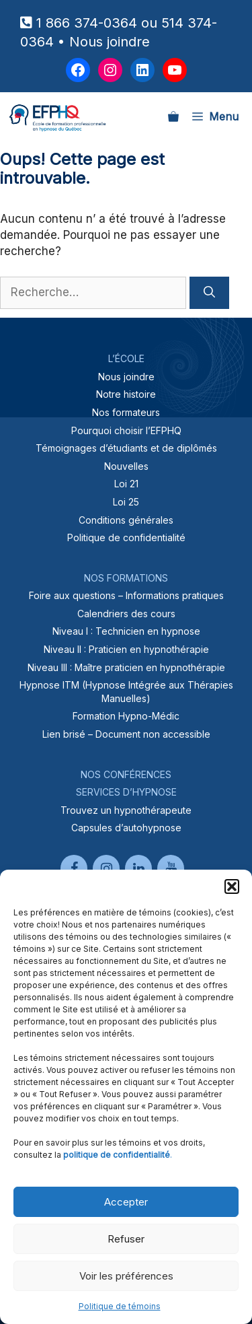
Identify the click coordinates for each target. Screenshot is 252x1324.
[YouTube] (170, 869)
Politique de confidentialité (126, 537)
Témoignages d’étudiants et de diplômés (126, 448)
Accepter (126, 1201)
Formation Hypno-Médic (126, 716)
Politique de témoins (120, 1306)
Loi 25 (126, 502)
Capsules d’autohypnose (126, 827)
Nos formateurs (126, 412)
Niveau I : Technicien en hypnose (126, 631)
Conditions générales (126, 520)
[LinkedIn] (138, 869)
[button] (232, 886)
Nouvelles (126, 466)
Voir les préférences (126, 1275)
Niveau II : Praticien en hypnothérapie (126, 649)
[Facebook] (73, 869)
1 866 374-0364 (86, 23)
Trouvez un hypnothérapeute (126, 810)
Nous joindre (109, 42)
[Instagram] (106, 869)
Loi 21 (126, 483)
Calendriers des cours (126, 613)
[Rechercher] (209, 293)
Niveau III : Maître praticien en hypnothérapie (126, 667)
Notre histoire (126, 394)
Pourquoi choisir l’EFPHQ (126, 430)
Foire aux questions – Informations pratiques (126, 595)
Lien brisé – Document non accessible (126, 734)
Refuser (126, 1238)
